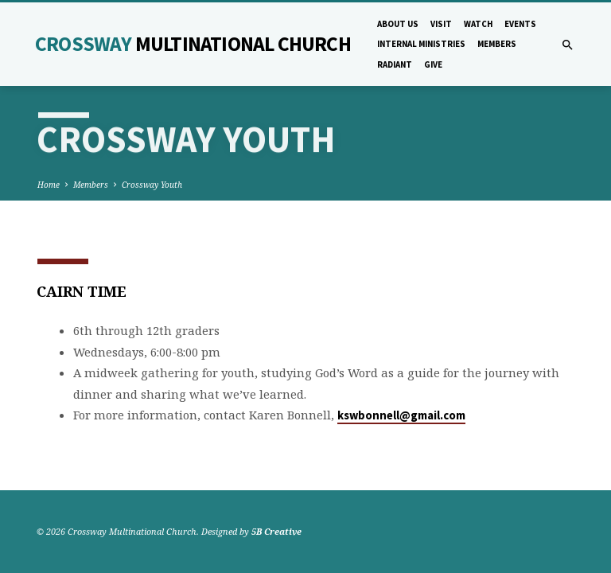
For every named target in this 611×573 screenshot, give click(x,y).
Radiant (394, 64)
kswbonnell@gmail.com (401, 415)
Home (48, 184)
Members (496, 43)
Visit (441, 23)
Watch (478, 23)
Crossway (193, 44)
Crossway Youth (152, 184)
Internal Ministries (421, 43)
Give (433, 64)
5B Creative (276, 531)
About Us (397, 23)
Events (520, 23)
